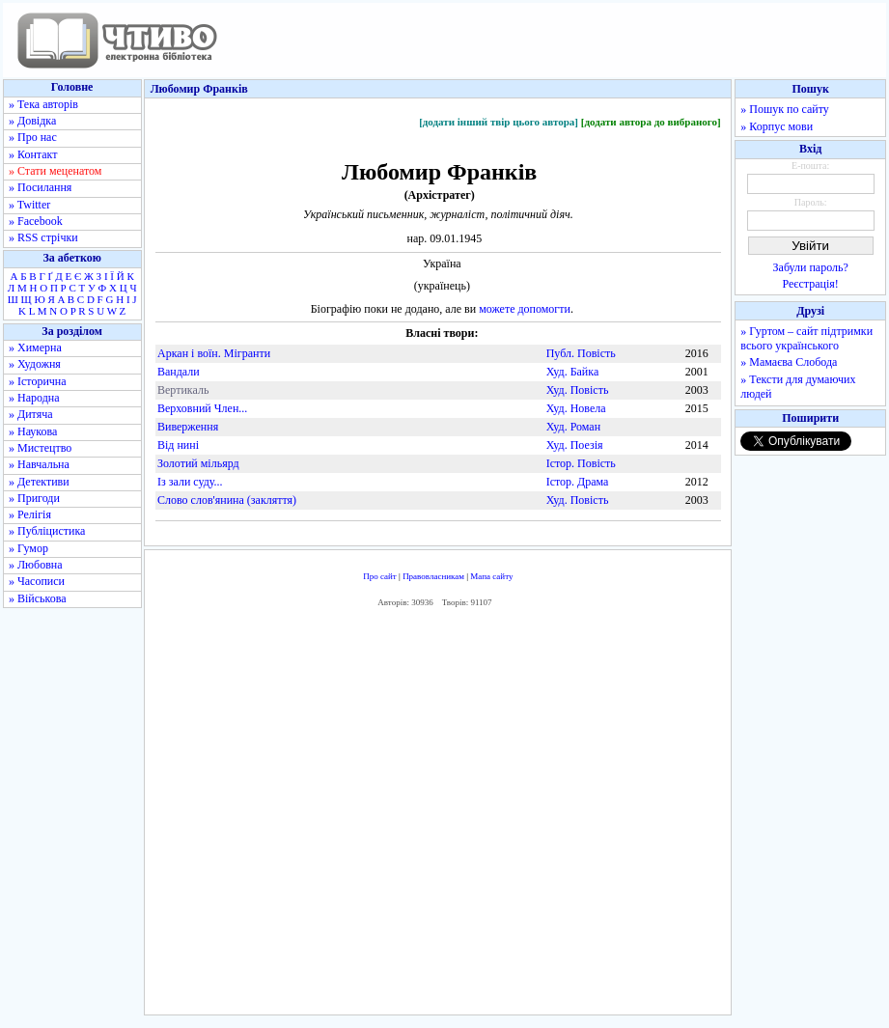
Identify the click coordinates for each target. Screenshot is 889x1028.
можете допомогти (524, 309)
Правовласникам (433, 576)
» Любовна (36, 564)
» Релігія (30, 514)
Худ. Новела (576, 408)
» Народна (34, 397)
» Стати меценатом (55, 171)
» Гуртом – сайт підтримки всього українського (806, 338)
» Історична (38, 381)
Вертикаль (182, 390)
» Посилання (40, 187)
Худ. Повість (577, 390)
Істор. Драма (577, 481)
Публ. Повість (581, 353)
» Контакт (33, 154)
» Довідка (32, 120)
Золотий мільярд (198, 463)
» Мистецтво (40, 448)
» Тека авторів (43, 104)
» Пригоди (34, 498)
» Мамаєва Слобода (788, 362)
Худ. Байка (572, 371)
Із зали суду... (190, 481)
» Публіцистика (47, 531)
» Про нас (33, 137)
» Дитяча (31, 414)
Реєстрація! (811, 284)
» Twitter (29, 204)
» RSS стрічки (43, 237)
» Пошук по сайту (784, 109)
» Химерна (35, 347)
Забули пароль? (810, 267)
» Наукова (33, 431)
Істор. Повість (581, 463)
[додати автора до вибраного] (651, 121)
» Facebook (36, 221)
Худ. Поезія (574, 445)
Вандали (178, 371)
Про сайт (380, 576)
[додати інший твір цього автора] (498, 121)
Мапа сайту (491, 576)
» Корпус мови (776, 126)
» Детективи (39, 481)
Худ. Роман (573, 426)
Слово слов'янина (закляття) (226, 500)
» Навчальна (39, 464)
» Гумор (28, 548)
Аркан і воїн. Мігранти (213, 353)
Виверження (187, 426)
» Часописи (37, 581)
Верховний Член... (202, 408)
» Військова (38, 598)
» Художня (35, 364)
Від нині (178, 445)
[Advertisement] (438, 816)
